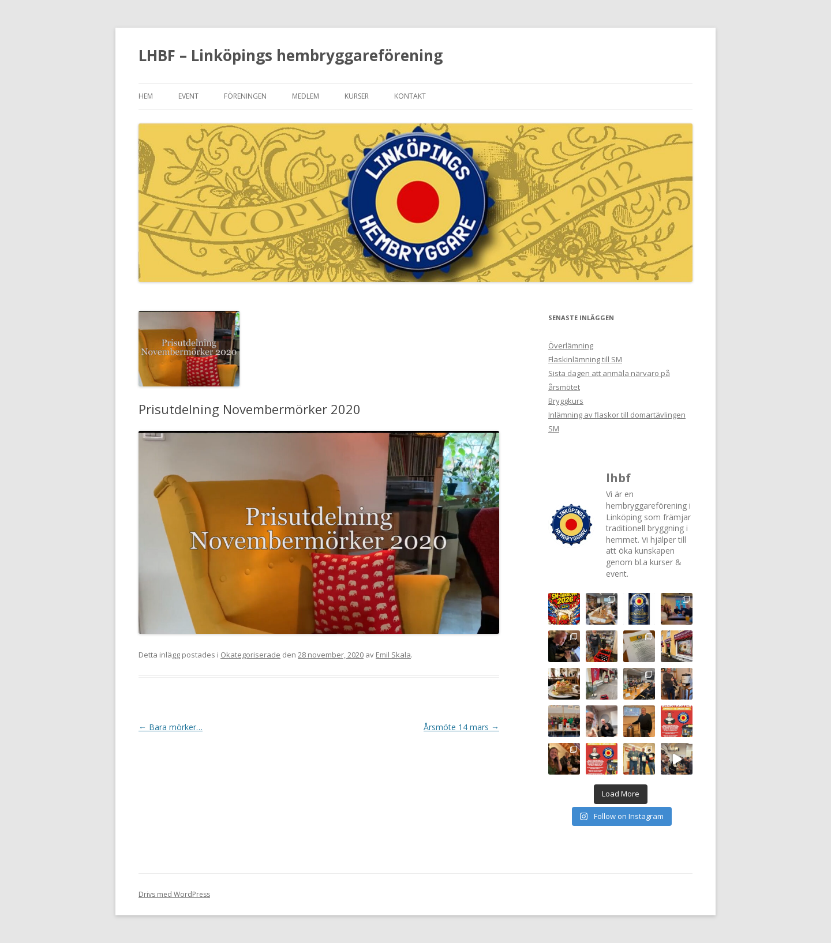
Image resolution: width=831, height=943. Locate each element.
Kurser (357, 96)
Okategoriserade (250, 654)
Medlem (305, 96)
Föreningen (245, 96)
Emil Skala (393, 654)
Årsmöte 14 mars (461, 727)
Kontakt (410, 96)
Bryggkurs (565, 401)
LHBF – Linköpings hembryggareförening (290, 55)
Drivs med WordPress (174, 894)
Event (188, 96)
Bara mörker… (170, 727)
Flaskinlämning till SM (585, 359)
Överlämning (570, 345)
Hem (145, 96)
